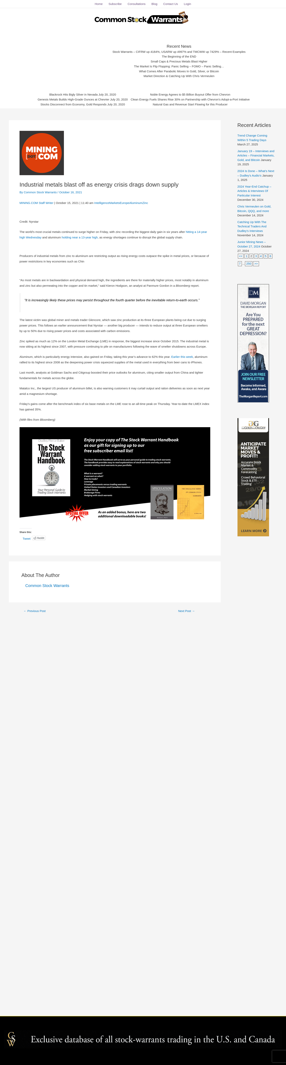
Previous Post (34, 610)
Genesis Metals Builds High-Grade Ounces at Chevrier (73, 99)
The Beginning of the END (179, 56)
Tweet (27, 538)
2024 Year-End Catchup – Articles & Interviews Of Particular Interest (254, 191)
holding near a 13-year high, (80, 237)
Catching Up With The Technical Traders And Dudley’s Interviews (252, 226)
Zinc (145, 203)
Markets (114, 203)
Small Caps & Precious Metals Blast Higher (179, 61)
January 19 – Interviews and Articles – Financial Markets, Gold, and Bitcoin (256, 155)
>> (256, 263)
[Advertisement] (77, 60)
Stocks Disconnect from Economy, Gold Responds (74, 104)
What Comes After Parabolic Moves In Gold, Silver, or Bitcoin (179, 71)
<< (241, 256)
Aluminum (135, 203)
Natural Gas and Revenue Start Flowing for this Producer (190, 104)
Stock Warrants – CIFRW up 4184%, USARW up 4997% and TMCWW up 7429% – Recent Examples (179, 51)
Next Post (186, 610)
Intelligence (101, 203)
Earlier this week (182, 356)
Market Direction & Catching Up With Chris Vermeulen (179, 76)
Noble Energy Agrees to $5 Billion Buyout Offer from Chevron (190, 94)
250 (248, 263)
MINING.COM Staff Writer (36, 203)
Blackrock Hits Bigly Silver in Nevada (74, 94)
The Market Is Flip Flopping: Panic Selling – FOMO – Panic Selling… (179, 66)
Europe (124, 203)
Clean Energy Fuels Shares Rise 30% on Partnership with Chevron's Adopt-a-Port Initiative (190, 99)
